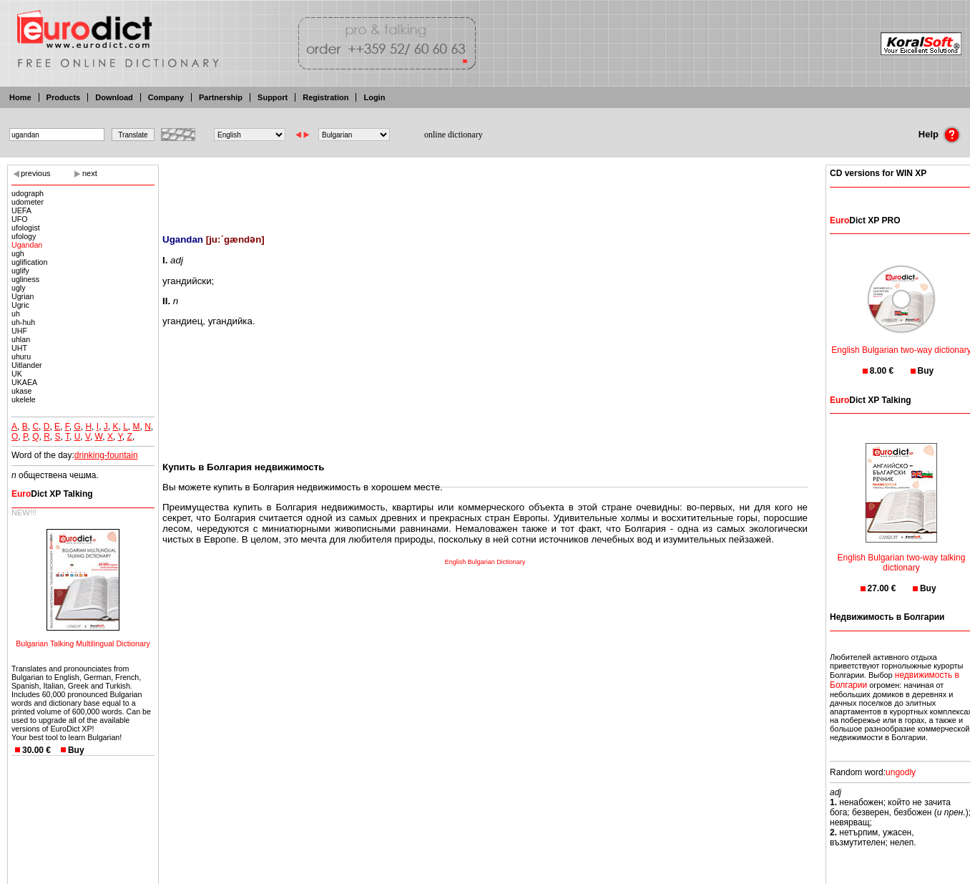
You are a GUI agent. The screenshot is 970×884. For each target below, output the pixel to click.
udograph (27, 193)
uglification (29, 262)
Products (63, 97)
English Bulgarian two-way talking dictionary (902, 554)
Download (114, 97)
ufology (23, 236)
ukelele (23, 399)
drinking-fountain (106, 455)
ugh (17, 253)
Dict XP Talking (52, 494)
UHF (19, 330)
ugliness (25, 279)
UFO (19, 219)
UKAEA (24, 382)
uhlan (20, 339)
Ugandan (26, 245)
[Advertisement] (485, 189)
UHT (19, 348)
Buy (76, 750)
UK (16, 373)
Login (374, 97)
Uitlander (26, 365)
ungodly (901, 772)
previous (36, 173)
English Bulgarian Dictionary (485, 561)
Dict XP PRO (865, 220)
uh (15, 313)
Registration (325, 97)
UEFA (21, 210)
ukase (21, 391)
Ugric (20, 305)
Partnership (220, 97)
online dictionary (453, 135)
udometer (27, 202)
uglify (20, 270)
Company (166, 97)
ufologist (25, 227)
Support (273, 97)
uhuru (21, 356)
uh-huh (23, 322)
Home (20, 97)
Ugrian (22, 296)
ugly (18, 287)
